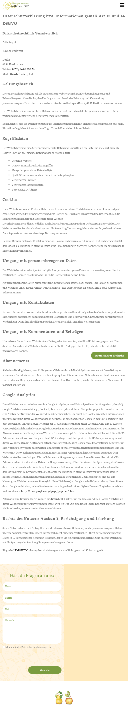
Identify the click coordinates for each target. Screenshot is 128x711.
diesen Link (57, 499)
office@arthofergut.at (21, 74)
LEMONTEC (21, 550)
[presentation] (27, 658)
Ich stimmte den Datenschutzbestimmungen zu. (28, 647)
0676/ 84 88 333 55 (23, 69)
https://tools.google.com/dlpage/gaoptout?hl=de (48, 491)
